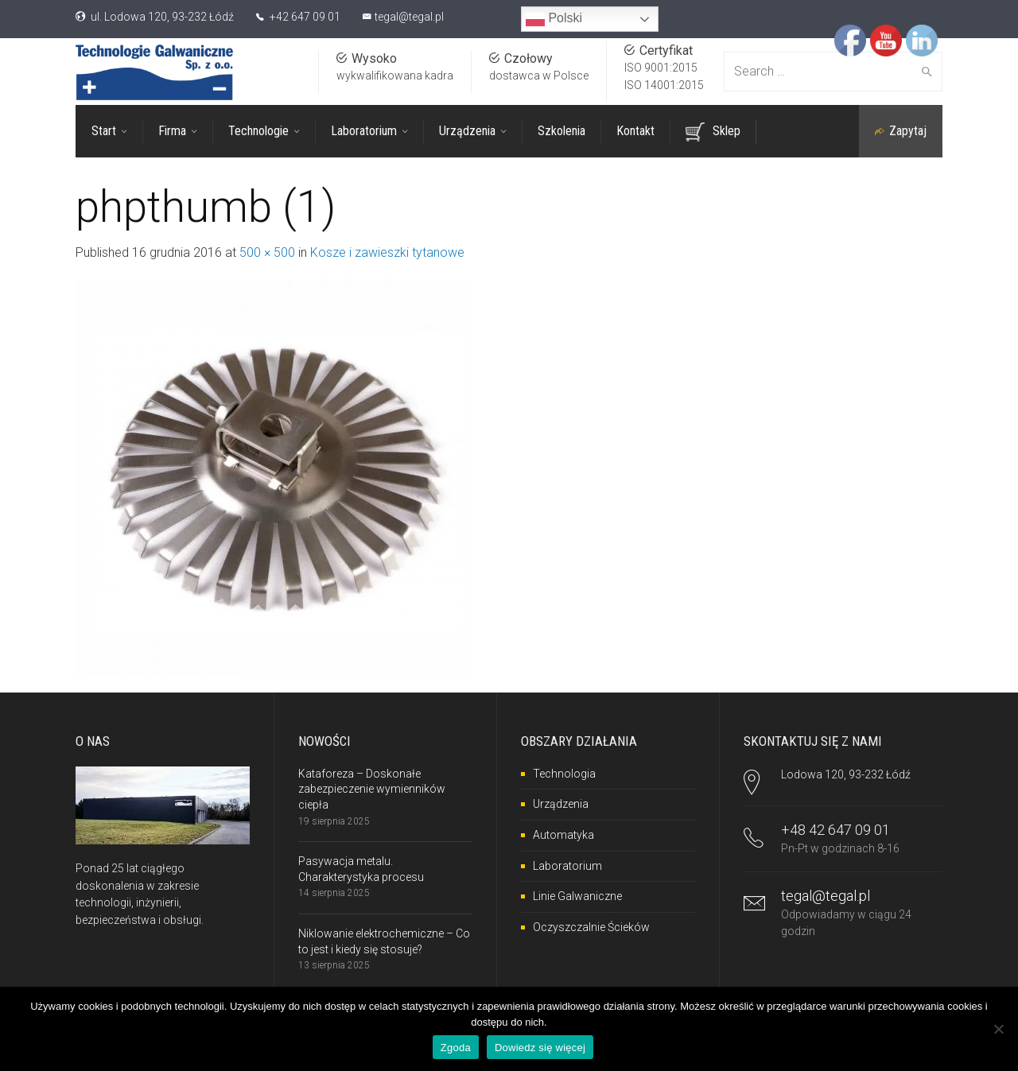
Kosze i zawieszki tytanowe (387, 251)
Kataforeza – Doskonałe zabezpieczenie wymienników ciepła (371, 788)
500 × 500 (267, 251)
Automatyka (563, 834)
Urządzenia (561, 803)
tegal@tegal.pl (409, 16)
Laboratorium (567, 865)
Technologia (564, 772)
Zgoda (456, 1048)
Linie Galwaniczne (577, 895)
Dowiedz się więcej (540, 1048)
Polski (554, 19)
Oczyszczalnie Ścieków (591, 926)
